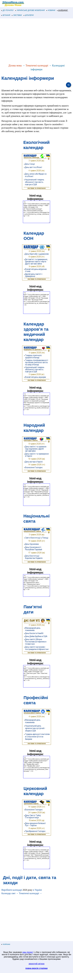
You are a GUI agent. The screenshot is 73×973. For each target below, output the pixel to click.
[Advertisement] (36, 41)
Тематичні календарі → (30, 893)
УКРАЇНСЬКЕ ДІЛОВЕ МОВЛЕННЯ (30, 10)
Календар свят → (9, 893)
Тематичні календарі (37, 65)
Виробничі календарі (11, 890)
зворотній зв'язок (36, 964)
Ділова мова (15, 65)
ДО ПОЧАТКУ (7, 10)
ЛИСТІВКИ (17, 15)
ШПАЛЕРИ (28, 15)
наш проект (27, 952)
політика (6, 944)
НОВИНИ (51, 10)
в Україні (37, 890)
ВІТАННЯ (6, 15)
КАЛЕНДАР (62, 10)
